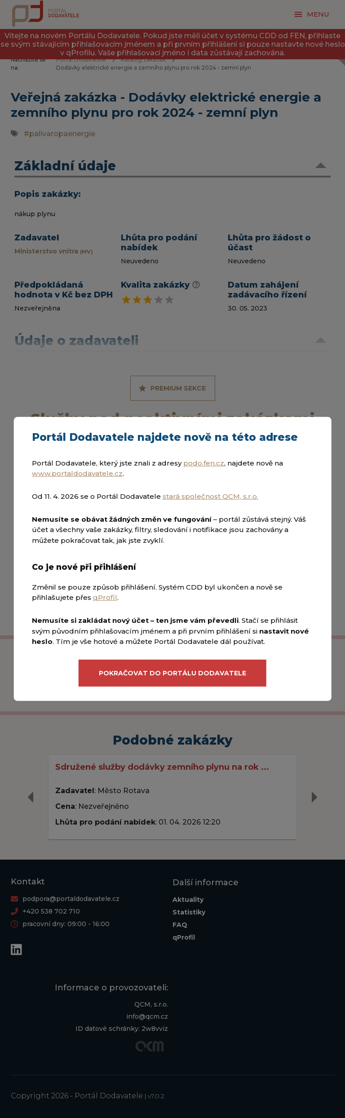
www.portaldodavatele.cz (77, 473)
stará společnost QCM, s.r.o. (210, 496)
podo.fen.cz (203, 463)
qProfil (105, 597)
